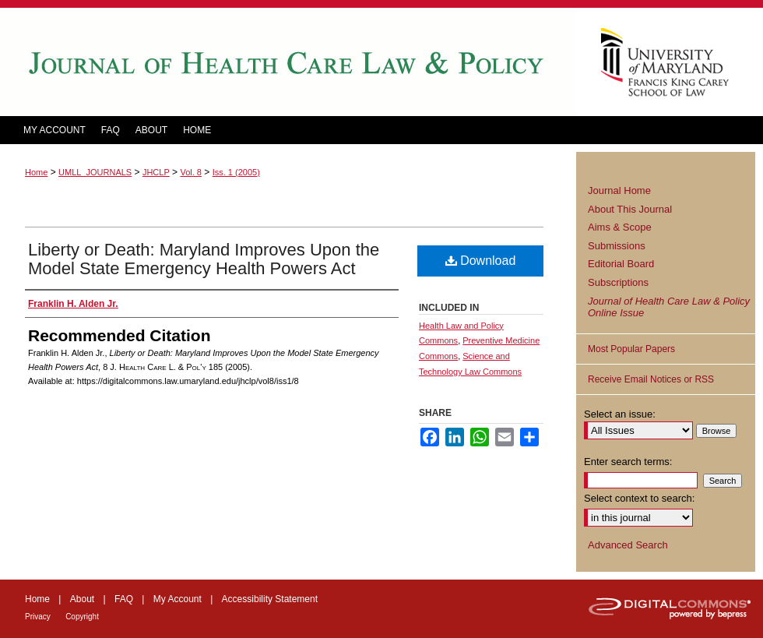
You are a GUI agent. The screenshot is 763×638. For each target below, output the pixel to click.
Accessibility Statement (270, 599)
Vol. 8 (191, 172)
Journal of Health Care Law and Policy (288, 62)
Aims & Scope (620, 227)
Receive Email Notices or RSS (651, 379)
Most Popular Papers (631, 349)
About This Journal (630, 209)
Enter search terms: (628, 461)
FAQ (123, 599)
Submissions (616, 246)
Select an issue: (620, 414)
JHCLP (156, 172)
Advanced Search (628, 545)
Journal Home (619, 190)
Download (480, 260)
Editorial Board (621, 264)
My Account (177, 599)
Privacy (38, 616)
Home (36, 172)
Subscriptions (618, 282)
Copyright (82, 616)
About (82, 599)
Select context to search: (639, 498)
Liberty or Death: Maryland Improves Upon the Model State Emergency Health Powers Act (203, 259)
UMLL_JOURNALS (95, 172)
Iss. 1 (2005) (236, 172)
